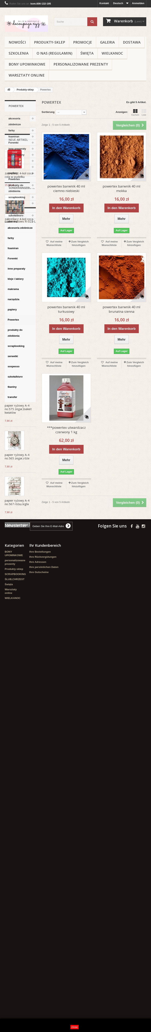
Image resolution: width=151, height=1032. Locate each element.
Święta (87, 53)
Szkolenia (19, 53)
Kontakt (104, 3)
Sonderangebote (22, 642)
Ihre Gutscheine (39, 981)
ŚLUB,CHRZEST (14, 988)
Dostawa (132, 42)
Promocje (82, 42)
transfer (13, 227)
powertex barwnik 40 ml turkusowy (66, 309)
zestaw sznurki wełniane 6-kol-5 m (17, 418)
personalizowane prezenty (80, 64)
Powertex (14, 179)
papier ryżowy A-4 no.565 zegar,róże (17, 559)
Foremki (13, 142)
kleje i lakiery (16, 154)
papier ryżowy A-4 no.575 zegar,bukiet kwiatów (18, 511)
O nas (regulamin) (54, 53)
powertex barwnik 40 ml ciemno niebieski (66, 188)
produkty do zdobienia (15, 188)
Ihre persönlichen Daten (43, 976)
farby (11, 130)
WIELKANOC (112, 53)
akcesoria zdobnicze (14, 121)
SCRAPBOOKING (15, 983)
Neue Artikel (18, 242)
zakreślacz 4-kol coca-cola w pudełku (19, 278)
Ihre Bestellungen (40, 960)
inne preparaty (17, 148)
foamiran (13, 136)
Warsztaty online (27, 75)
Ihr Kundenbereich (45, 954)
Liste (144, 112)
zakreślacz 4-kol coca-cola (19, 323)
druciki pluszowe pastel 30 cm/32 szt (18, 464)
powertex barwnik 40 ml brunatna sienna (121, 309)
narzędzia (14, 166)
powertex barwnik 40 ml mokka (121, 188)
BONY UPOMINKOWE (27, 64)
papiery (12, 173)
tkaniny (12, 221)
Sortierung (48, 112)
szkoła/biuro (15, 215)
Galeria (107, 42)
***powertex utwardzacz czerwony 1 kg (66, 429)
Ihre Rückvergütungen (42, 965)
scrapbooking (16, 197)
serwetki (13, 203)
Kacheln (135, 112)
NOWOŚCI (17, 42)
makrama (14, 160)
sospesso (14, 209)
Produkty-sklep (49, 42)
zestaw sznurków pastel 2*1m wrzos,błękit (17, 371)
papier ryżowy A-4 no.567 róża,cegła (17, 605)
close (74, 1027)
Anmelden (138, 3)
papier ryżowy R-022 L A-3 (20, 677)
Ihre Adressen (37, 971)
